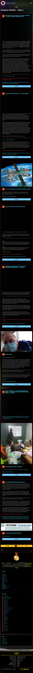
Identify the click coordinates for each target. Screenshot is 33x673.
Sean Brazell (5, 621)
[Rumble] (28, 669)
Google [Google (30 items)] (24, 564)
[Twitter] (22, 669)
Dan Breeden (5, 600)
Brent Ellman (6, 256)
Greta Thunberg (17, 519)
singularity (13, 83)
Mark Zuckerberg (4, 581)
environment (13, 417)
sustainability (3, 418)
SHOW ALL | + (3, 631)
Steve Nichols (6, 536)
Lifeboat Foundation (6, 669)
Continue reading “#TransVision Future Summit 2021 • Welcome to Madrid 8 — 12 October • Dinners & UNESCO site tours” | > (16, 79)
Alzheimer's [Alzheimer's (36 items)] (6, 563)
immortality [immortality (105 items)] (7, 565)
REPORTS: (18, 662)
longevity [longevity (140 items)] (26, 565)
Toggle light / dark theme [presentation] (31, 3)
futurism (24, 416)
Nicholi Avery (6, 381)
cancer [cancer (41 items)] (7, 564)
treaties (10, 517)
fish (15, 417)
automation (4, 588)
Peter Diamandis (4, 576)
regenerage (26, 417)
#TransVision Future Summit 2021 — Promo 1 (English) (16, 94)
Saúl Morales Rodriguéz (7, 597)
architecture (4, 585)
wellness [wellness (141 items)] (16, 567)
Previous (7, 546)
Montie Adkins (5, 628)
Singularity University (5, 579)
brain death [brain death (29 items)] (5, 564)
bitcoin (17, 82)
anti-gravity (4, 584)
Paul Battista (5, 603)
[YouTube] (26, 669)
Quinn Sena (5, 599)
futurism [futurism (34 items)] (22, 564)
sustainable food (7, 418)
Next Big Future (4, 641)
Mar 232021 (3, 207)
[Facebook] (21, 669)
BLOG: (17, 659)
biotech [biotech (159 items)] (23, 563)
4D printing (4, 575)
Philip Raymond (6, 516)
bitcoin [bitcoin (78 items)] (31, 563)
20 (22, 546)
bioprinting (18, 416)
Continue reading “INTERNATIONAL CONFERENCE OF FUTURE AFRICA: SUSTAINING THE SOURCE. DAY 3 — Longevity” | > (16, 320)
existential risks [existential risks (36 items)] (15, 564)
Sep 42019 (3, 533)
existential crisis (7, 519)
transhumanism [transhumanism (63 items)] (30, 566)
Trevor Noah (24, 519)
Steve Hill (4, 622)
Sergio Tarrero (6, 82)
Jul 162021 (3, 189)
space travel (11, 154)
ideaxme (20, 417)
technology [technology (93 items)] (25, 566)
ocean (24, 417)
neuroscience (24, 256)
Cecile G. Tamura (6, 612)
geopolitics (21, 82)
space (15, 196)
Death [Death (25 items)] (13, 564)
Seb (4, 624)
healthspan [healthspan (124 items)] (30, 564)
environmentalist (26, 517)
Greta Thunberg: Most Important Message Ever (15, 482)
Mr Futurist (3, 640)
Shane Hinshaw (5, 617)
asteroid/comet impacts (6, 586)
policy (8, 517)
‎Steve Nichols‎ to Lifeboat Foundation (13, 533)
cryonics (19, 82)
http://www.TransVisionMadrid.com (8, 139)
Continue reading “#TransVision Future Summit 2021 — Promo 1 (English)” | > (14, 150)
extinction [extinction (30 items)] (18, 564)
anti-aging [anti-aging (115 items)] (9, 563)
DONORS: (14, 660)
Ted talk (22, 519)
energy (15, 516)
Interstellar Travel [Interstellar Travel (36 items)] (11, 565)
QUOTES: (18, 666)
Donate (3, 379)
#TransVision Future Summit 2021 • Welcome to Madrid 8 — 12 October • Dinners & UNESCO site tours (17, 16)
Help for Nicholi (8, 354)
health (13, 381)
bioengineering (10, 82)
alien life (3, 583)
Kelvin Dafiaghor (6, 472)
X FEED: (11, 659)
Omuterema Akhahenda (7, 610)
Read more (16, 86)
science (3, 417)
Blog (16, 7)
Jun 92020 (3, 354)
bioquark (10, 417)
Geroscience (4, 638)
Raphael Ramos (5, 618)
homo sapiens (3, 517)
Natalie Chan (5, 619)
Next (26, 546)
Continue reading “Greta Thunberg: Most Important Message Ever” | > (13, 514)
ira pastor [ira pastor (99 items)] (15, 565)
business (13, 256)
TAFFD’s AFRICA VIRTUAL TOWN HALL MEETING (15, 207)
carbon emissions (15, 517)
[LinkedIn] (24, 669)
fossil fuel (10, 519)
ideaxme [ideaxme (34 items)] (4, 565)
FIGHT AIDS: (11, 662)
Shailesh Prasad (5, 602)
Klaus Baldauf (5, 611)
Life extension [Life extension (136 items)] (19, 565)
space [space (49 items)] (19, 566)
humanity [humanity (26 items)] (2, 565)
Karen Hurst (5, 606)
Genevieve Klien (6, 196)
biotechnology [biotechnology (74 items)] (27, 563)
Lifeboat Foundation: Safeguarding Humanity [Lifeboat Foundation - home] (14, 3)
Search (31, 551)
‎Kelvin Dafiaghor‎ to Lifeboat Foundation (13, 467)
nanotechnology (4, 83)
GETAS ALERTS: (18, 658)
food (22, 416)
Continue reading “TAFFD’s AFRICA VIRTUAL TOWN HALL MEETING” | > (12, 254)
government (28, 516)
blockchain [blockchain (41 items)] (3, 564)
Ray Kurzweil (7, 83)
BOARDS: (18, 660)
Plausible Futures (4, 642)
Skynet (3, 580)
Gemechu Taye (5, 604)
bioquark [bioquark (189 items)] (20, 563)
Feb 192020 (3, 467)
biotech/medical (14, 82)
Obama (20, 519)
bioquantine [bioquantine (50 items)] (16, 563)
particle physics (12, 196)
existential (3, 519)
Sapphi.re (15, 669)
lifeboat (27, 82)
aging (3, 582)
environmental (18, 516)
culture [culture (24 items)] (11, 564)
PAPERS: (18, 664)
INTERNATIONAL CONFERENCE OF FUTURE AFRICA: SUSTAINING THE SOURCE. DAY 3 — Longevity (15, 267)
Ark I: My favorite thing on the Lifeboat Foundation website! (18, 189)
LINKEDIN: (11, 658)
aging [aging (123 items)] (3, 563)
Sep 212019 (3, 482)
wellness (11, 418)
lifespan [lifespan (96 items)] (23, 565)
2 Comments (27, 519)
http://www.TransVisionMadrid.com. (8, 76)
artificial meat (7, 417)
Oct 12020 (3, 267)
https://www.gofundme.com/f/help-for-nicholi (10, 367)
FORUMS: (14, 666)
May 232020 (3, 392)
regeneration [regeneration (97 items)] (12, 566)
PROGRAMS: (18, 663)
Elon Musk (3, 578)
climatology (10, 516)
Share (6, 379)
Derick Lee (5, 615)
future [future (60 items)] (20, 564)
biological (16, 416)
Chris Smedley (5, 630)
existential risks (21, 516)
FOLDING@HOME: (11, 663)
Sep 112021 (3, 16)
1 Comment (24, 323)
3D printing (9, 416)
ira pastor (22, 417)
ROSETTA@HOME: (11, 664)
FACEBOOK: (10, 656)
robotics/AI (10, 83)
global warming (13, 519)
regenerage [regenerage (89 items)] (7, 566)
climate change (19, 517)
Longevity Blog (4, 639)
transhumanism (17, 83)
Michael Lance (5, 625)
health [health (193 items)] (26, 564)
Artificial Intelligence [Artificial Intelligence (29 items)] (13, 563)
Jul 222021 (3, 93)
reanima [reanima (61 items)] (4, 566)
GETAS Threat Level (16, 653)
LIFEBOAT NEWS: (19, 656)
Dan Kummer (5, 609)
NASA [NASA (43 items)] (29, 565)
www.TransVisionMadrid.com (7, 47)
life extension (24, 82)
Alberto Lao (5, 616)
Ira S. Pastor (6, 323)
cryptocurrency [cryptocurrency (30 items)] (9, 564)
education (16, 256)
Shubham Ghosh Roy (6, 598)
